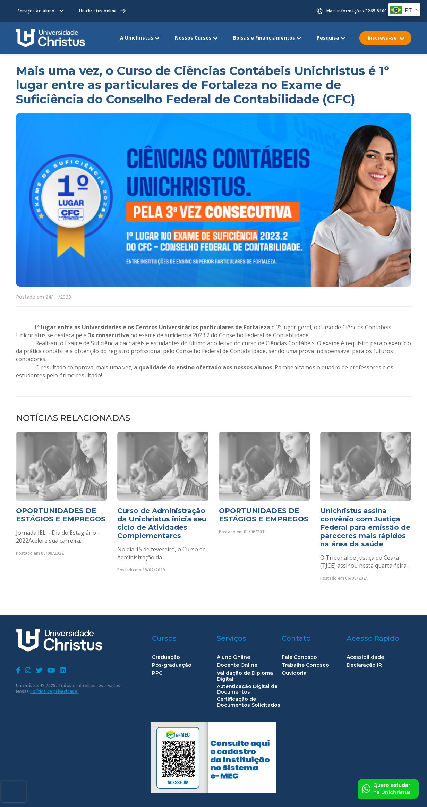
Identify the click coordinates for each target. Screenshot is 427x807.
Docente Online (237, 665)
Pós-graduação (171, 665)
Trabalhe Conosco (305, 665)
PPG (157, 673)
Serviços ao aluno (36, 11)
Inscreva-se (382, 37)
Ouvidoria (294, 673)
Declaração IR (364, 665)
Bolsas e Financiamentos (264, 37)
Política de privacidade (54, 691)
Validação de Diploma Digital (245, 676)
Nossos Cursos (193, 37)
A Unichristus (136, 37)
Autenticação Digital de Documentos (247, 689)
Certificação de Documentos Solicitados (248, 702)
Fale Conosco (299, 657)
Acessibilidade (365, 657)
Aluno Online (233, 657)
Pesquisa (328, 37)
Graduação (166, 657)
